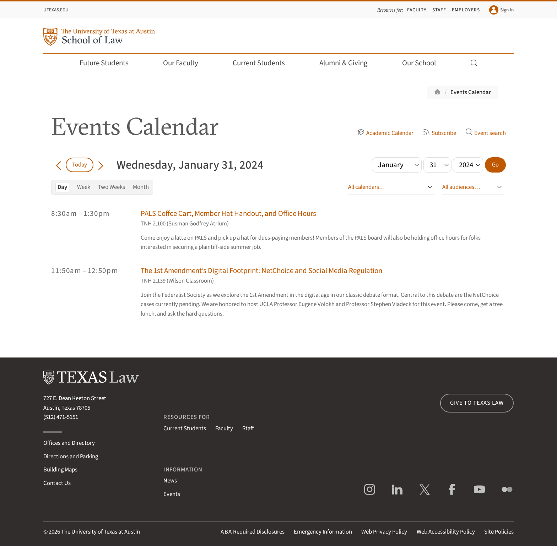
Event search (485, 133)
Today (79, 164)
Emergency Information (323, 532)
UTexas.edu (56, 9)
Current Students (263, 63)
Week (83, 187)
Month (141, 187)
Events (171, 494)
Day (62, 187)
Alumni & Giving (348, 63)
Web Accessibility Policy (446, 532)
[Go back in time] (58, 165)
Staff (439, 9)
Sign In (501, 10)
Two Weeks (111, 187)
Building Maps (60, 469)
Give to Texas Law (476, 403)
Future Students (109, 63)
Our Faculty (185, 63)
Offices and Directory (69, 443)
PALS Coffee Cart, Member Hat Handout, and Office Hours (228, 213)
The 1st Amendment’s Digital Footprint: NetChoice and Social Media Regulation (261, 271)
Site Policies (499, 532)
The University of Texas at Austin (100, 532)
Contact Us (57, 483)
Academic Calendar (385, 133)
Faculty (417, 9)
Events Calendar (470, 92)
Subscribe (439, 133)
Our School (423, 63)
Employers (466, 9)
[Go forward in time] (100, 165)
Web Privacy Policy (384, 532)
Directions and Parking (70, 456)
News (170, 480)
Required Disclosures (253, 532)
